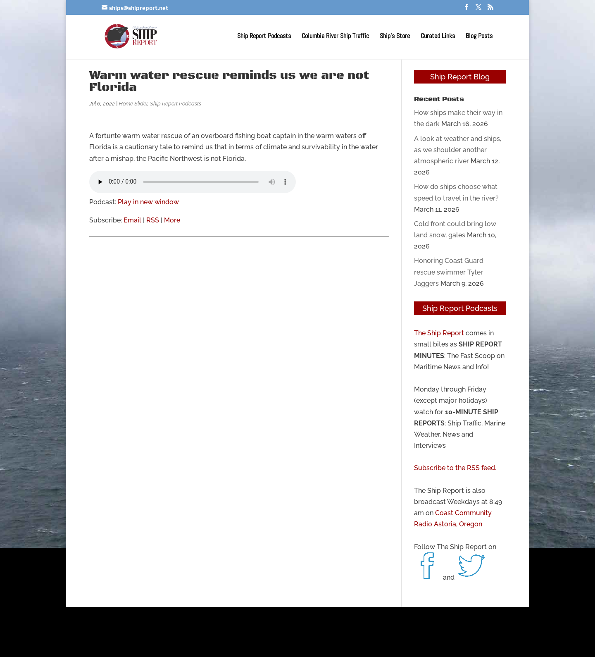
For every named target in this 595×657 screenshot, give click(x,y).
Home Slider (133, 103)
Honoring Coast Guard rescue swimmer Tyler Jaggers (448, 272)
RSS (152, 220)
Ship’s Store (395, 36)
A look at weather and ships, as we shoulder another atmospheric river (457, 150)
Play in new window (148, 202)
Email (132, 220)
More (172, 220)
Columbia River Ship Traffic (335, 36)
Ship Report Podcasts (264, 36)
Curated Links (438, 36)
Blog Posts (479, 36)
